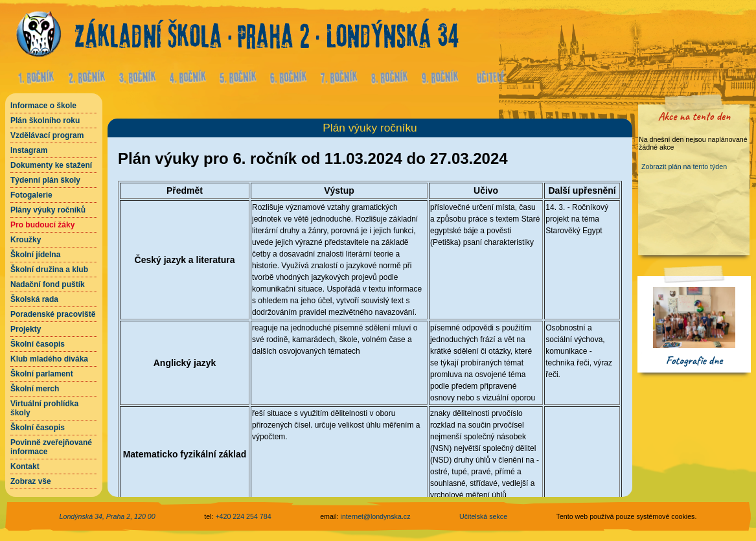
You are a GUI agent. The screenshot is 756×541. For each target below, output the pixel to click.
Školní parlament (41, 373)
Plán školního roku (45, 120)
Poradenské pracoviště (52, 314)
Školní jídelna (35, 254)
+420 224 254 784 (243, 516)
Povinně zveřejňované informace (51, 447)
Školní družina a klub (49, 269)
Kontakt (25, 466)
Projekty (25, 329)
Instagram (28, 150)
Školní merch (34, 388)
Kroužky (25, 239)
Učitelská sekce (483, 516)
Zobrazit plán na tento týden (684, 166)
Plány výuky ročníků (48, 209)
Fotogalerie (31, 195)
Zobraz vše (30, 481)
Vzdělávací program (47, 135)
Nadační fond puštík (47, 284)
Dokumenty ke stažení (51, 165)
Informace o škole (43, 105)
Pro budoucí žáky (42, 224)
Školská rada (34, 299)
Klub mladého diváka (49, 358)
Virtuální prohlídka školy (44, 408)
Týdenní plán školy (45, 180)
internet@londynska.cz (376, 516)
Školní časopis (37, 344)
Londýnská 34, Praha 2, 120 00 (107, 516)
